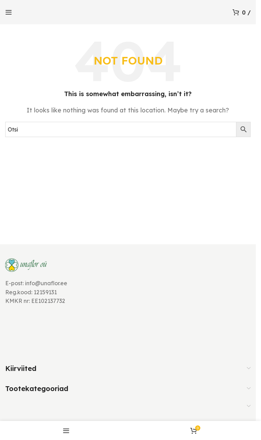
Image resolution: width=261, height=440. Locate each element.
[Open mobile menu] (9, 12)
